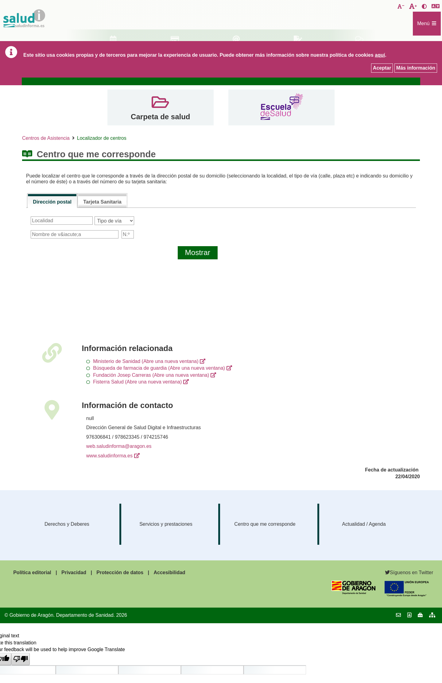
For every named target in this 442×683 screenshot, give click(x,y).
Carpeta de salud (160, 117)
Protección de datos (119, 572)
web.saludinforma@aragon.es (119, 446)
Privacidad (73, 572)
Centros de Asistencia (46, 138)
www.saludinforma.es (109, 455)
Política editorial (32, 572)
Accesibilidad (169, 572)
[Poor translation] (20, 659)
